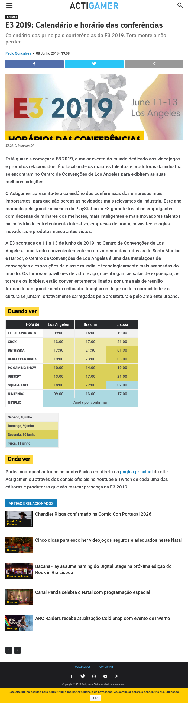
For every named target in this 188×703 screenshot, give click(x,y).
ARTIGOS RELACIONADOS (31, 503)
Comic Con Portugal (14, 522)
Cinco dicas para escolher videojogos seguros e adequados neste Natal (108, 540)
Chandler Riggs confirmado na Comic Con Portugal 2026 (93, 514)
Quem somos (82, 667)
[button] (180, 6)
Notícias (12, 549)
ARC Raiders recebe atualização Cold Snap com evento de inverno (102, 618)
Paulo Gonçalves (18, 53)
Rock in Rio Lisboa (18, 576)
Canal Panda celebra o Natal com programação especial (92, 592)
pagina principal (136, 471)
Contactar (106, 667)
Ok (95, 698)
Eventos (12, 16)
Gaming (12, 628)
